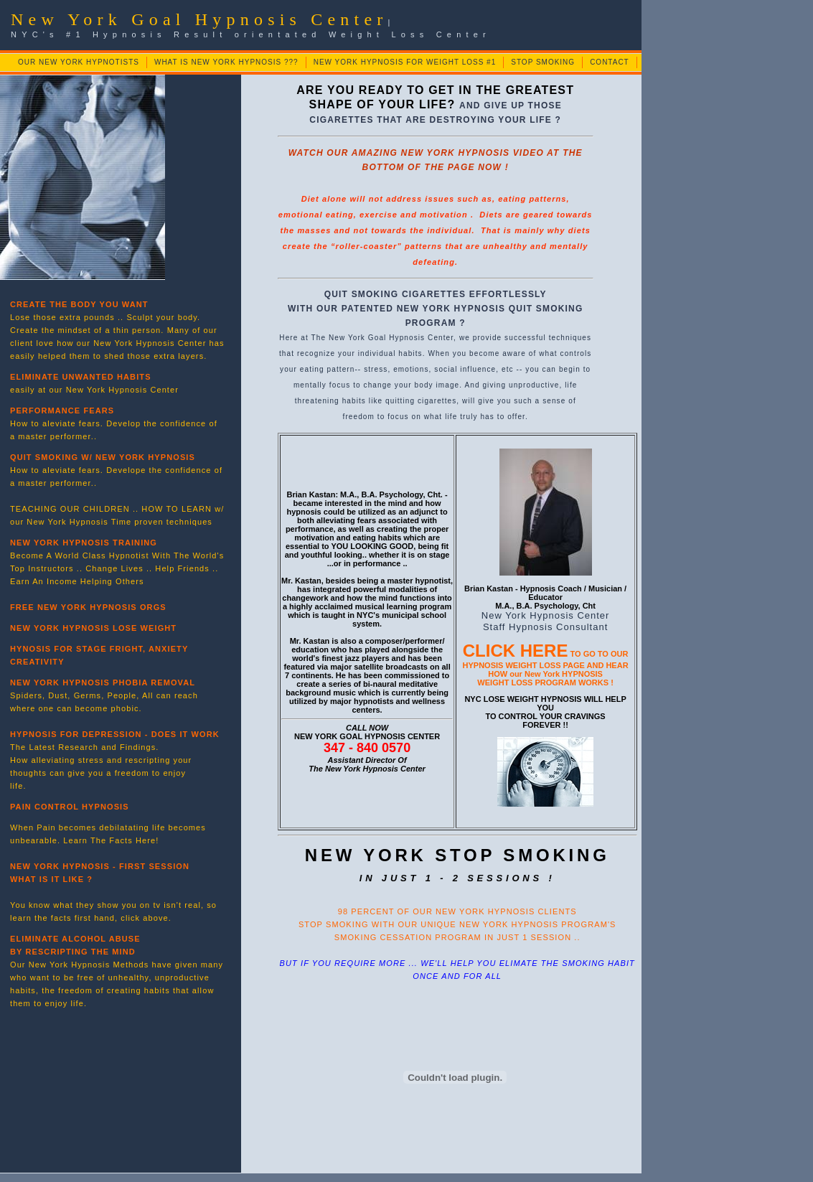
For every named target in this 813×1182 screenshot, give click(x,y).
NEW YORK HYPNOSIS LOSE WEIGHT (93, 628)
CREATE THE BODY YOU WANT (79, 304)
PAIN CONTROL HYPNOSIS (69, 806)
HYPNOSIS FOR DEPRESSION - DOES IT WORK (115, 734)
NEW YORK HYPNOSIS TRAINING (83, 542)
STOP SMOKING (543, 62)
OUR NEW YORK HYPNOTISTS (78, 62)
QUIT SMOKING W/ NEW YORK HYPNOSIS (102, 457)
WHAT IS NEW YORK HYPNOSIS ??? (226, 62)
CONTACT (609, 62)
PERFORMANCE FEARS (62, 410)
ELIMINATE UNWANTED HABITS (80, 376)
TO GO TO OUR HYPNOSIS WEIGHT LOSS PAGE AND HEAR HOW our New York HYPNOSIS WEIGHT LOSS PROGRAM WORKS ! (546, 668)
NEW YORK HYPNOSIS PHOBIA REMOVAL (102, 682)
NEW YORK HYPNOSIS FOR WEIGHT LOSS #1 (405, 62)
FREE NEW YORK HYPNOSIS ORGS (88, 607)
